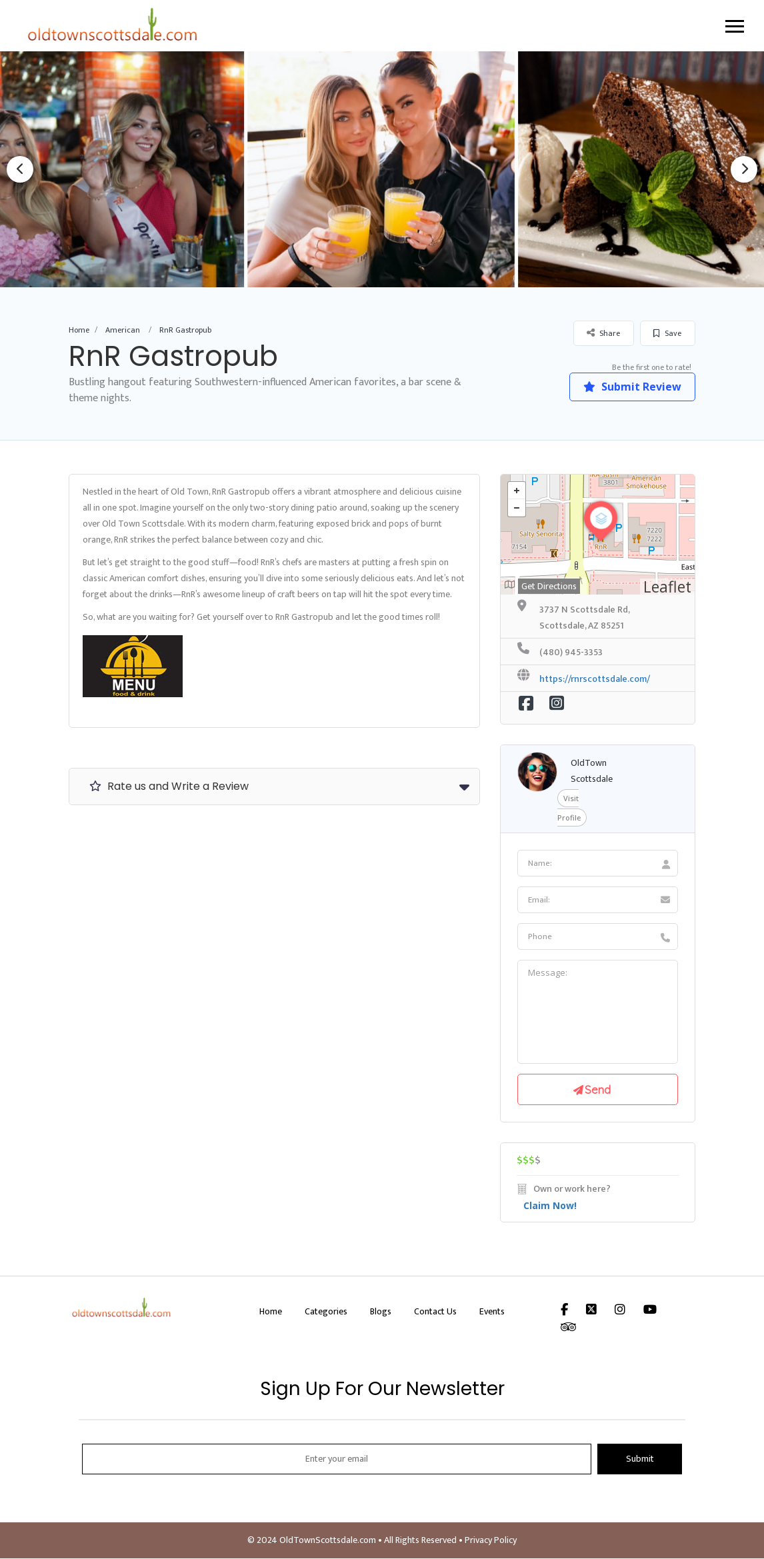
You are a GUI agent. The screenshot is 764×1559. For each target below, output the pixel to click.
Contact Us (435, 1312)
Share (603, 333)
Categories (326, 1312)
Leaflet (667, 586)
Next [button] (744, 169)
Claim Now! (550, 1206)
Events (492, 1312)
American (122, 330)
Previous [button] (20, 169)
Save (667, 333)
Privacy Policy (491, 1540)
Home (79, 330)
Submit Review (632, 386)
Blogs (380, 1312)
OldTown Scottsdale (592, 770)
